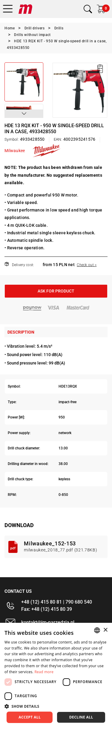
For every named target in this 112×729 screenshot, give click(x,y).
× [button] (105, 630)
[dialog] (56, 676)
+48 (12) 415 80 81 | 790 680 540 (56, 602)
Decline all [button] (81, 717)
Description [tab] (20, 332)
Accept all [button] (30, 717)
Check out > (86, 265)
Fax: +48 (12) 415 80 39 (46, 609)
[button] (23, 114)
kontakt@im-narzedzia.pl (47, 622)
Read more (43, 671)
